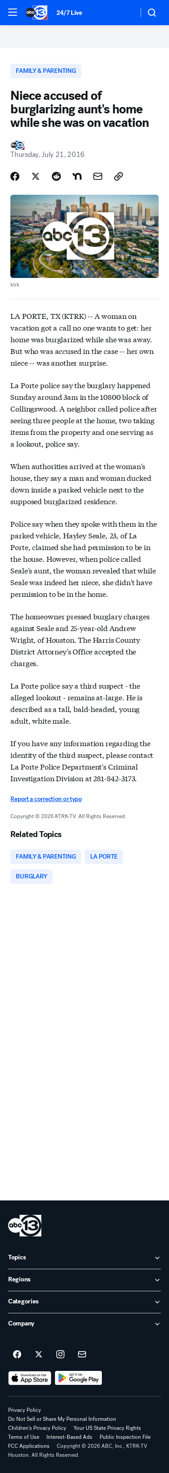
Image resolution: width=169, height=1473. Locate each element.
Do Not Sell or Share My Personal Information (62, 1419)
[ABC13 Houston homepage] (36, 12)
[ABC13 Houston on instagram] (60, 1355)
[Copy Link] (118, 176)
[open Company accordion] (84, 1324)
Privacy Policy (24, 1410)
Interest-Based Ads (69, 1437)
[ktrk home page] (24, 1225)
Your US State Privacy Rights (107, 1428)
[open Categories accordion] (84, 1302)
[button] (12, 12)
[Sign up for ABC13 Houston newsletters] (82, 1355)
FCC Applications (29, 1446)
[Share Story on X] (35, 176)
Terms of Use (23, 1437)
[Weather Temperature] (124, 13)
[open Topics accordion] (84, 1258)
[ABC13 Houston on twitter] (39, 1355)
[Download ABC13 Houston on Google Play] (78, 1378)
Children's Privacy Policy (37, 1428)
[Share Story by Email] (97, 176)
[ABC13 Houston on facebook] (17, 1355)
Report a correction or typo (46, 799)
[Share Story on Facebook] (15, 176)
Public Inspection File (125, 1437)
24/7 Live (69, 13)
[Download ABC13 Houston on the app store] (29, 1378)
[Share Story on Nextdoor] (77, 176)
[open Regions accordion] (84, 1280)
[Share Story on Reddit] (56, 176)
